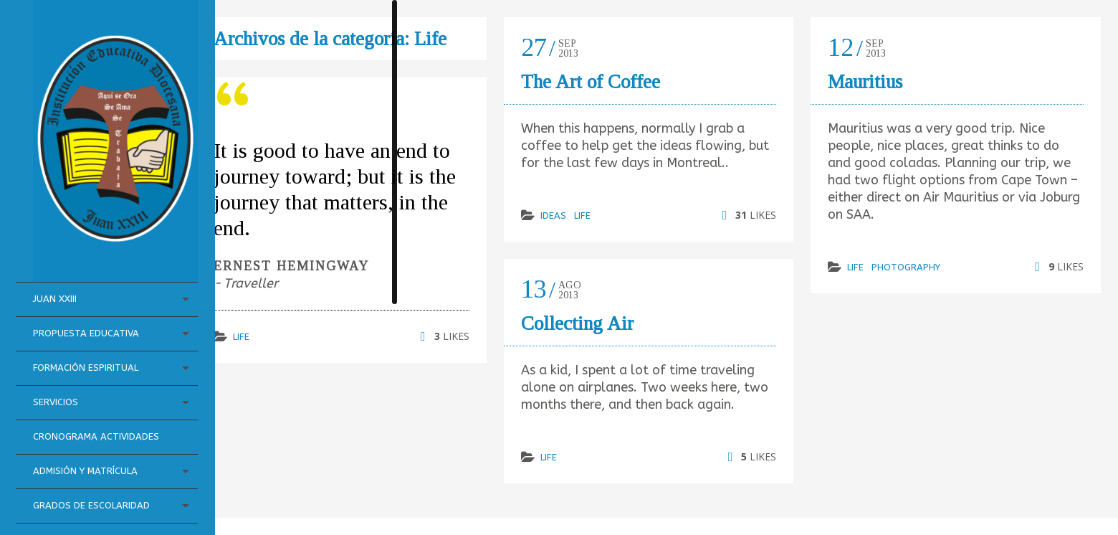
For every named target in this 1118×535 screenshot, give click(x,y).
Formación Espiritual (87, 320)
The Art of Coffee (590, 82)
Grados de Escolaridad (65, 484)
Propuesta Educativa (87, 285)
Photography (905, 267)
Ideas (553, 215)
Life (241, 336)
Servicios (57, 354)
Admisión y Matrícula (86, 440)
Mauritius (865, 82)
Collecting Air (577, 323)
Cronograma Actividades (66, 398)
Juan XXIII (56, 251)
